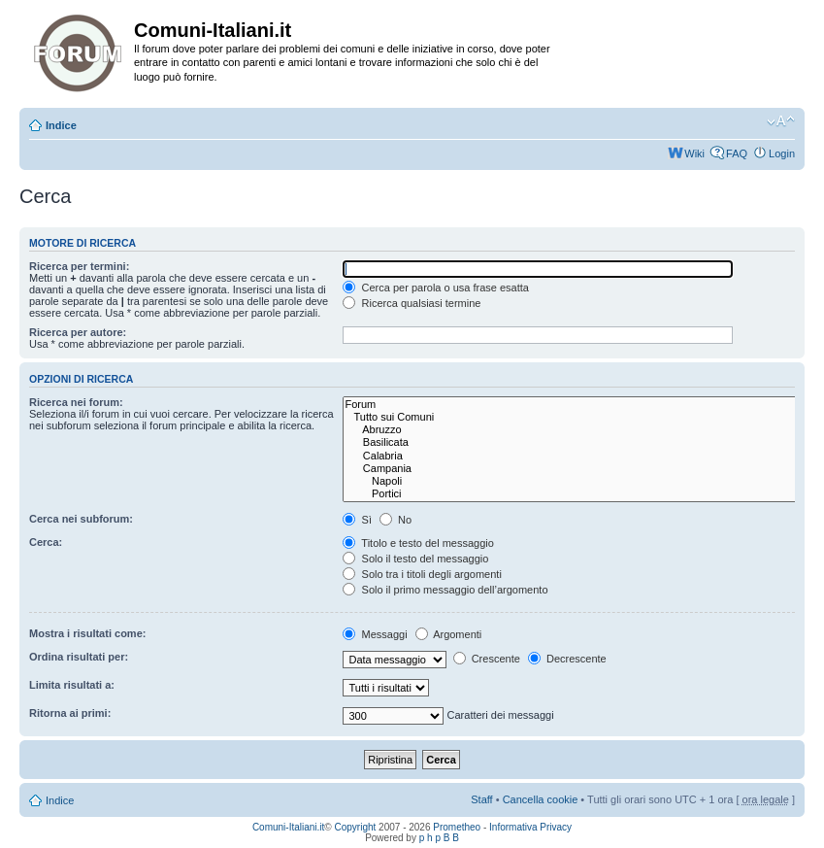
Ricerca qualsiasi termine (411, 303)
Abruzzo (571, 430)
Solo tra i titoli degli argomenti (422, 574)
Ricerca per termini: (79, 266)
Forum (571, 404)
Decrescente (567, 658)
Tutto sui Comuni (571, 417)
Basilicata (571, 442)
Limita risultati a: (72, 685)
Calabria (571, 456)
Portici (571, 494)
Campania (571, 468)
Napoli (571, 481)
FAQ (736, 153)
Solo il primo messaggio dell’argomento (445, 589)
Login (782, 153)
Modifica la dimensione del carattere (781, 121)
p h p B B (439, 837)
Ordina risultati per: (78, 656)
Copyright (356, 827)
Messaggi (375, 634)
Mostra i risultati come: (87, 633)
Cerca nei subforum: (81, 519)
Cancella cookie (540, 799)
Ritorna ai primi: (70, 713)
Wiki (694, 153)
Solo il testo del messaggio (415, 558)
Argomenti (448, 634)
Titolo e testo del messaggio (418, 543)
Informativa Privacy (530, 827)
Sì (357, 520)
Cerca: (45, 542)
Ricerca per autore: (77, 332)
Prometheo (456, 827)
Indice (61, 125)
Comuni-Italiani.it (288, 827)
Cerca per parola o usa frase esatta (435, 287)
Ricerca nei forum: (76, 402)
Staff (481, 799)
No (395, 520)
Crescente (486, 658)
